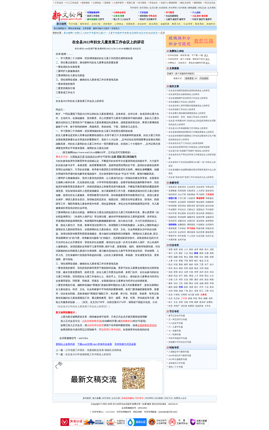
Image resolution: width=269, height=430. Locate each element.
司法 (212, 291)
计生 (176, 261)
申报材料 (172, 202)
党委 (170, 249)
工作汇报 (182, 198)
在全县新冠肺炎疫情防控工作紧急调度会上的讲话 (191, 132)
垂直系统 (199, 24)
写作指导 (134, 8)
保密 (212, 257)
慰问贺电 (200, 206)
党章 (122, 16)
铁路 (212, 279)
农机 (201, 279)
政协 (191, 249)
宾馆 (196, 283)
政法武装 (200, 213)
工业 (206, 287)
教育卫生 (176, 24)
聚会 (191, 283)
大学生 (207, 306)
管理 (196, 272)
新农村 (202, 302)
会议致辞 (134, 32)
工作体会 (182, 228)
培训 (196, 264)
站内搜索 (182, 8)
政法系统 (153, 24)
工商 (206, 291)
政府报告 (210, 221)
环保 (176, 264)
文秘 (170, 279)
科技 (195, 298)
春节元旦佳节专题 (176, 315)
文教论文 (191, 209)
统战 (206, 268)
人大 (186, 249)
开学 (201, 287)
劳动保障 (182, 217)
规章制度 (172, 228)
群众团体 (182, 213)
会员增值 (211, 8)
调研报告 (198, 3)
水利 (170, 291)
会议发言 (153, 32)
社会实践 (200, 236)
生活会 (177, 298)
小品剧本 (191, 198)
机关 (206, 272)
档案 (196, 257)
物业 (196, 268)
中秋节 (195, 19)
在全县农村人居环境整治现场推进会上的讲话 (189, 105)
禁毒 (181, 261)
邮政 (176, 287)
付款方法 (168, 398)
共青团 (184, 294)
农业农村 (141, 24)
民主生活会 (210, 3)
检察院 (191, 306)
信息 (170, 272)
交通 (206, 253)
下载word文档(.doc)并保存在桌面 (94, 344)
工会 (186, 253)
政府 (176, 249)
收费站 (210, 302)
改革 (196, 249)
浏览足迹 (202, 8)
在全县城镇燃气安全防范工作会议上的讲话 (188, 98)
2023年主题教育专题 (177, 359)
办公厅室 (182, 194)
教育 (191, 261)
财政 (201, 249)
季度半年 (172, 236)
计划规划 (200, 224)
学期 (191, 302)
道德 (181, 291)
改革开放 (182, 239)
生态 (170, 298)
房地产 (177, 306)
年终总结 (152, 16)
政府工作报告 (93, 16)
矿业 (206, 261)
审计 (170, 253)
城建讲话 (191, 217)
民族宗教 (200, 228)
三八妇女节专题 (88, 32)
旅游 (170, 276)
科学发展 (124, 32)
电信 (191, 253)
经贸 (186, 268)
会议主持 (143, 32)
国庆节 (202, 19)
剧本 (199, 16)
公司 (176, 253)
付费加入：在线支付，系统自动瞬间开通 (189, 63)
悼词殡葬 (172, 206)
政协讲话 (210, 190)
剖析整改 (191, 194)
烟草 (186, 264)
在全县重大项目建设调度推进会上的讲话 (187, 113)
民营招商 (182, 190)
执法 (176, 268)
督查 (176, 272)
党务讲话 (172, 187)
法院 (212, 249)
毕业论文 (153, 3)
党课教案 (172, 190)
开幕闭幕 (172, 239)
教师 (201, 253)
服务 (170, 283)
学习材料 (200, 194)
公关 (176, 279)
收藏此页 (128, 48)
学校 (212, 283)
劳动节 (143, 19)
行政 (191, 272)
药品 (176, 276)
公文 (212, 276)
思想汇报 (131, 3)
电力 (206, 249)
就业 (206, 279)
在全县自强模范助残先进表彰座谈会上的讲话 (189, 90)
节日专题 (72, 24)
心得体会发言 (119, 12)
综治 (212, 272)
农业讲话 (200, 187)
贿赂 (205, 298)
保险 (206, 257)
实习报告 (142, 3)
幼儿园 (99, 32)
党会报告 (200, 221)
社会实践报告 (172, 16)
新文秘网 (61, 24)
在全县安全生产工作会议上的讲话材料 (185, 143)
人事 (170, 261)
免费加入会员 (180, 398)
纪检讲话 (191, 190)
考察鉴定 (210, 198)
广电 (186, 291)
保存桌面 (192, 8)
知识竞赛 (200, 232)
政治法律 (210, 206)
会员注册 (153, 8)
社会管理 (187, 24)
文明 (201, 268)
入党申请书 (118, 3)
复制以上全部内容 (65, 344)
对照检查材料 (93, 12)
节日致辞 (210, 209)
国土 (191, 291)
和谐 (201, 276)
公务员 (116, 16)
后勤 (186, 283)
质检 (212, 253)
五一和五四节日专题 (177, 319)
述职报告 (85, 3)
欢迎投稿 (163, 8)
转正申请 (172, 213)
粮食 (181, 268)
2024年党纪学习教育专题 (179, 355)
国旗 (191, 257)
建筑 (170, 287)
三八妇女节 (125, 19)
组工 (170, 302)
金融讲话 (210, 217)
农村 (201, 272)
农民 (211, 298)
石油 (186, 279)
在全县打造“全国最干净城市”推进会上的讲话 (188, 151)
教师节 (209, 19)
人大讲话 (200, 190)
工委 (201, 264)
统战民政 (172, 217)
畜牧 (181, 264)
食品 (201, 261)
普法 (206, 276)
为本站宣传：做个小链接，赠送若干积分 (189, 59)
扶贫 (170, 306)
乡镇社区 (191, 221)
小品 (194, 16)
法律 (186, 272)
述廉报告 (182, 224)
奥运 (186, 257)
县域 (181, 249)
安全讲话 (191, 213)
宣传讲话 (172, 221)
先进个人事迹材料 (169, 3)
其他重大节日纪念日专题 (179, 342)
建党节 (176, 19)
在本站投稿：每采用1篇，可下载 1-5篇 (188, 55)
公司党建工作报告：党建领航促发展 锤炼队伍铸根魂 (93, 350)
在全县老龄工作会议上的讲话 (181, 109)
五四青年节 (151, 19)
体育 (181, 302)
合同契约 (210, 224)
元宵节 (101, 19)
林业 (212, 287)
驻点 (170, 264)
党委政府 (130, 24)
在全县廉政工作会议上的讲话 (181, 102)
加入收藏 (96, 398)
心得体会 (97, 3)
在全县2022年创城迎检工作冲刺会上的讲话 (88, 354)
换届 (190, 298)
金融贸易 (164, 24)
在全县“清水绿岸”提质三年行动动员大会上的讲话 (191, 177)
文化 (176, 302)
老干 (181, 276)
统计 (196, 287)
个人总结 (196, 12)
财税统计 (210, 213)
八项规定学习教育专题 (178, 352)
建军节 (182, 19)
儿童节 (169, 19)
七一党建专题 (174, 331)
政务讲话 (182, 187)
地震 (191, 287)
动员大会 (210, 236)
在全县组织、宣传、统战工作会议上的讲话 (188, 117)
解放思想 (210, 232)
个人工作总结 (72, 3)
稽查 (196, 302)
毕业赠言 (172, 209)
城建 (176, 257)
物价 (191, 264)
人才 (196, 276)
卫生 (181, 283)
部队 (186, 276)
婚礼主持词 (185, 3)
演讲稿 (107, 3)
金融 (201, 283)
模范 (170, 257)
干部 (186, 261)
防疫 (181, 257)
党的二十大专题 (175, 367)
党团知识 (200, 209)
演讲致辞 (107, 24)
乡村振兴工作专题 (176, 363)
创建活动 (182, 221)
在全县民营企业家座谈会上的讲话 (183, 94)
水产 (206, 264)
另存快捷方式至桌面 (125, 344)
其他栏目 (210, 24)
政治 (181, 272)
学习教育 (170, 12)
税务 (186, 287)
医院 (206, 283)
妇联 (77, 32)
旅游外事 (200, 217)
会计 (212, 264)
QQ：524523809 (107, 412)
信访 (176, 283)
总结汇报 (95, 24)
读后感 (204, 16)
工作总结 (59, 3)
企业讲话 (191, 187)
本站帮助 (173, 8)
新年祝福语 (92, 19)
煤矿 (181, 253)
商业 (200, 298)
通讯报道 (191, 232)
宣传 (170, 268)
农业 (170, 294)
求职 (181, 279)
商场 (191, 276)
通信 (196, 279)
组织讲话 (172, 194)
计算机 (177, 294)
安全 (201, 257)
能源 (191, 268)
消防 (191, 279)
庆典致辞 (191, 202)
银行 (196, 261)
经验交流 (210, 228)
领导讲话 (84, 24)
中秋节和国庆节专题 (177, 338)
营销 (176, 291)
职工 (201, 291)
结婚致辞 (210, 202)
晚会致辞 (200, 202)
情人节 (116, 19)
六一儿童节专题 (111, 32)
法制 (186, 302)
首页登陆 (144, 8)
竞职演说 (182, 206)
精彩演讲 (191, 206)
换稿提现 (137, 48)
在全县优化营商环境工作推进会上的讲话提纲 (189, 147)
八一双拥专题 (174, 334)
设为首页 (87, 398)
